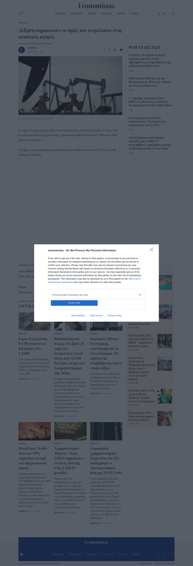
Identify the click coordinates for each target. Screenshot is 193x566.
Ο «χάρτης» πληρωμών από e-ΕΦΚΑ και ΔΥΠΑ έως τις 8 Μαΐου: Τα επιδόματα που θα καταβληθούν (150, 102)
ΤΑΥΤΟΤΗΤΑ (159, 564)
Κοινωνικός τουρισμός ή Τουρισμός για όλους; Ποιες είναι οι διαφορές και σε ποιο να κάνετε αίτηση (142, 368)
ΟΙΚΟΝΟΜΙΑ (60, 13)
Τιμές (66, 292)
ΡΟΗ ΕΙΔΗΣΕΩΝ (145, 47)
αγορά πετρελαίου (48, 292)
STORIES (134, 13)
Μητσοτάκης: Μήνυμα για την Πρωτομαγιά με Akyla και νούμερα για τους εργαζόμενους (150, 82)
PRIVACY (171, 564)
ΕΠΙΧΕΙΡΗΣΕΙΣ (76, 13)
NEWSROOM (32, 48)
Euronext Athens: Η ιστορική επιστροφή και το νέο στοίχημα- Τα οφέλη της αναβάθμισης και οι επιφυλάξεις (106, 353)
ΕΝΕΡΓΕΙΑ (121, 13)
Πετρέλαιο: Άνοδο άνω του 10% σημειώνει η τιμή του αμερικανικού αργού (32, 458)
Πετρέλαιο (26, 292)
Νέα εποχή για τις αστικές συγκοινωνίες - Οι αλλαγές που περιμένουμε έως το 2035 (147, 121)
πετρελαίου (41, 130)
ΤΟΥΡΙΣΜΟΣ (106, 13)
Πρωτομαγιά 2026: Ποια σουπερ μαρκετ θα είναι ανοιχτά (141, 416)
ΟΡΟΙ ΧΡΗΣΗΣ (145, 564)
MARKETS (92, 13)
